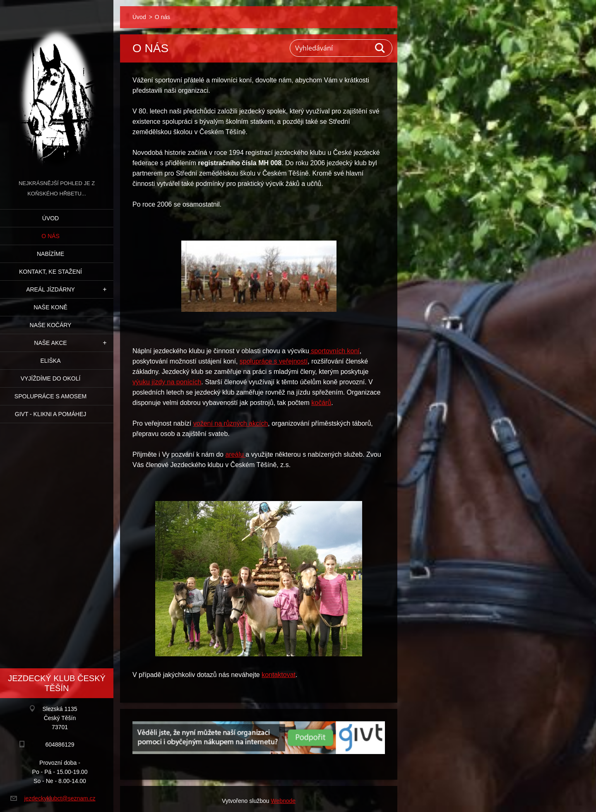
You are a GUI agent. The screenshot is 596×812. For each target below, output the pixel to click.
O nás (50, 236)
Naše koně (50, 307)
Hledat (380, 48)
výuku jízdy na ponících (166, 382)
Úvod (50, 218)
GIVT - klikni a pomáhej (50, 414)
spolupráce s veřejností (274, 361)
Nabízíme (50, 254)
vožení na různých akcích (230, 423)
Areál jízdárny (50, 289)
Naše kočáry (51, 325)
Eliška (50, 360)
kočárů (321, 402)
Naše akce (50, 343)
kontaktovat (279, 674)
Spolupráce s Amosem (50, 396)
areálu (235, 454)
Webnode (283, 801)
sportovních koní (334, 350)
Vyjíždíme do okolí (51, 378)
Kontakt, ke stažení (50, 271)
